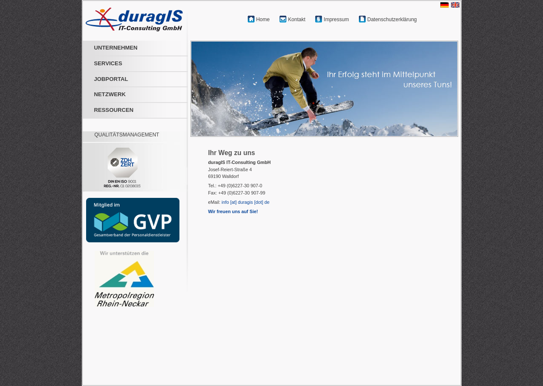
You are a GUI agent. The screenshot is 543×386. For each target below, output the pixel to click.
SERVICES (108, 63)
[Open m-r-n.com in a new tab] (118, 279)
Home (263, 19)
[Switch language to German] (445, 4)
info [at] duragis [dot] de (245, 202)
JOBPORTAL (111, 79)
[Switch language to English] (456, 4)
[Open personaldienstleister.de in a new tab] (130, 220)
